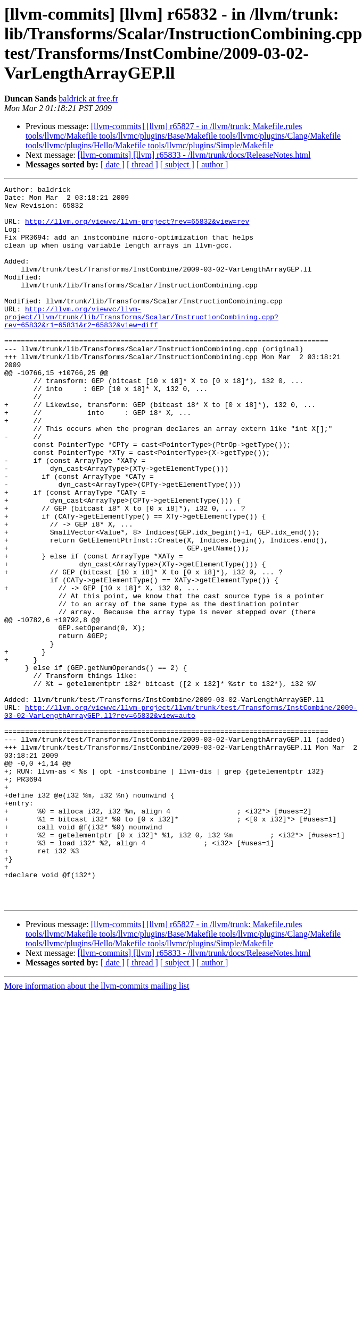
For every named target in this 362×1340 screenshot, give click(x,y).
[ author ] (212, 164)
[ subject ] (177, 164)
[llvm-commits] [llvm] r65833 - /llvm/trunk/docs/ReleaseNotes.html (194, 154)
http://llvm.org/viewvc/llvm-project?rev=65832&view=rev (137, 229)
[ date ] (113, 164)
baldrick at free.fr (88, 98)
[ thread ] (142, 164)
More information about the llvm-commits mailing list (97, 1129)
